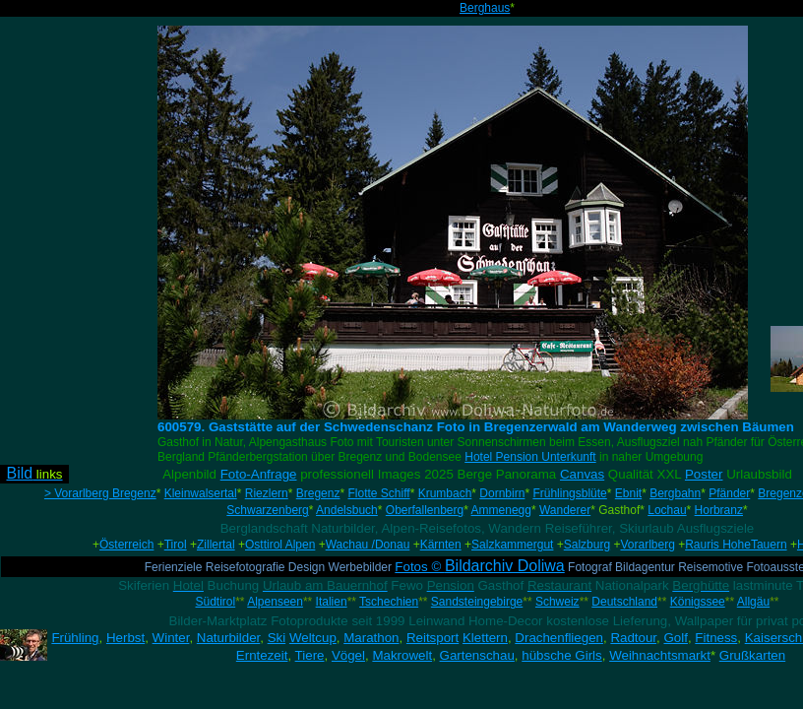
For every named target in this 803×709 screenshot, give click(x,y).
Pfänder (729, 493)
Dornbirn (502, 493)
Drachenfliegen (559, 637)
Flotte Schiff (378, 493)
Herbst (125, 637)
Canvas (582, 474)
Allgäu (753, 602)
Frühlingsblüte (569, 493)
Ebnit (628, 493)
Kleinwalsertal (200, 493)
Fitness (716, 637)
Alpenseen (275, 602)
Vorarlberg (647, 544)
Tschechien (388, 602)
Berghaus (485, 8)
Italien (331, 602)
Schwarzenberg (267, 510)
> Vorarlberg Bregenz (100, 493)
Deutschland (624, 602)
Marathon (371, 637)
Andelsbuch (347, 510)
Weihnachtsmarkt (659, 655)
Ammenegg (501, 510)
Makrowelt (402, 655)
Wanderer (564, 510)
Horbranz (719, 510)
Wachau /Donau (368, 544)
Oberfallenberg (424, 510)
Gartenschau (477, 655)
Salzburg (587, 544)
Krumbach (445, 493)
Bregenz (318, 493)
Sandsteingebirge (477, 602)
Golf (675, 637)
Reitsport (432, 637)
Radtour (633, 637)
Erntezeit (262, 655)
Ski (277, 637)
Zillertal (216, 544)
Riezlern (266, 493)
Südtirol (216, 602)
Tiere (310, 655)
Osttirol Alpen (280, 544)
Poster (704, 474)
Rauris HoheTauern (735, 544)
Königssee (697, 602)
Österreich (126, 544)
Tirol (175, 544)
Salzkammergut (512, 544)
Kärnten (441, 544)
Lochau (667, 510)
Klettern (485, 637)
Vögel (348, 655)
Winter (171, 637)
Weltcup (313, 637)
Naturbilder (228, 637)
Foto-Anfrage (258, 474)
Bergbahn (675, 493)
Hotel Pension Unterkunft (529, 457)
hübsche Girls (562, 655)
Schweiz (557, 602)
